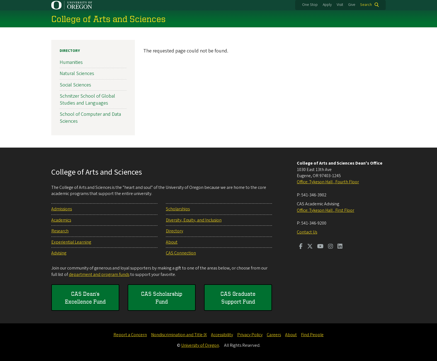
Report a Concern (130, 335)
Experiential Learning (71, 242)
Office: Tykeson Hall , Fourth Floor (328, 182)
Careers (274, 335)
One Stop (310, 5)
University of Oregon (200, 345)
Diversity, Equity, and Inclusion (194, 220)
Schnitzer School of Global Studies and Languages (87, 100)
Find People (312, 335)
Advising (58, 253)
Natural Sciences (77, 73)
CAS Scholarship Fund (161, 297)
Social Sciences (75, 84)
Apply (327, 5)
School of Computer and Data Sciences (90, 118)
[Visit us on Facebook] (301, 247)
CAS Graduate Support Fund (238, 297)
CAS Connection (181, 253)
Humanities (71, 62)
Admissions (61, 209)
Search (366, 5)
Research (60, 231)
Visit (340, 5)
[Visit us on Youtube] (320, 247)
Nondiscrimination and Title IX (179, 335)
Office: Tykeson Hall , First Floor (325, 210)
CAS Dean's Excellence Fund (85, 297)
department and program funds (99, 274)
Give (351, 5)
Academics (61, 220)
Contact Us (307, 232)
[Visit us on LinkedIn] (340, 247)
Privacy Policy (250, 335)
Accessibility (222, 335)
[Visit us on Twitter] (310, 247)
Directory (70, 51)
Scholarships (178, 209)
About (172, 242)
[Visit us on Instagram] (330, 247)
